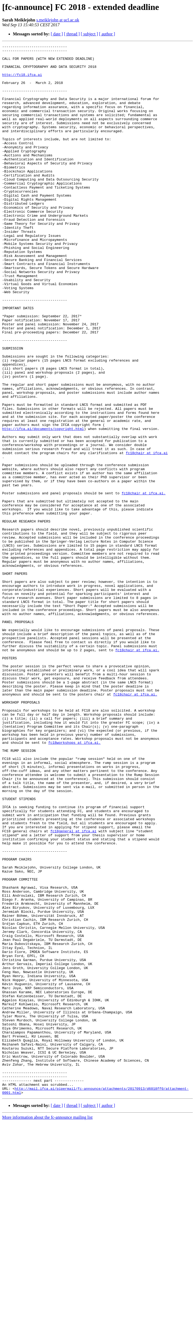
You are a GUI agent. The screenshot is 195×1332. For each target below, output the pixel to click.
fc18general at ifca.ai (73, 988)
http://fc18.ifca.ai (22, 81)
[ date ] (57, 34)
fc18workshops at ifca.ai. (74, 882)
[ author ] (107, 34)
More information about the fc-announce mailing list (47, 1327)
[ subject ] (89, 34)
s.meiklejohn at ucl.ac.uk (57, 20)
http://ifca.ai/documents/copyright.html (43, 505)
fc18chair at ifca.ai (147, 534)
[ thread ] (72, 34)
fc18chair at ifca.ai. (144, 583)
